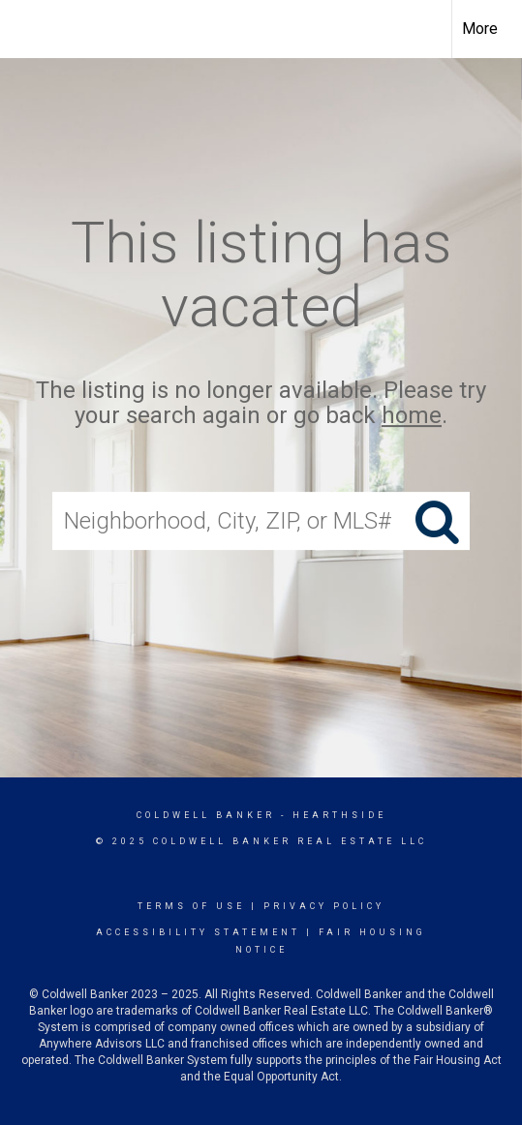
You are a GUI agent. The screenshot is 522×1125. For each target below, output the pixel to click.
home (412, 416)
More (480, 28)
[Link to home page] (32, 29)
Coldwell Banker (206, 815)
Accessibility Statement (198, 932)
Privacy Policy (323, 906)
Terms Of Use (191, 906)
